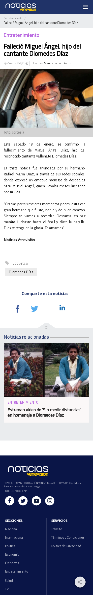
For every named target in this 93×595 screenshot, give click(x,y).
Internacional (14, 537)
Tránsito (56, 529)
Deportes (12, 563)
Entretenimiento (13, 18)
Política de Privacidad (66, 546)
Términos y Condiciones (68, 537)
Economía (12, 554)
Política (10, 546)
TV (7, 589)
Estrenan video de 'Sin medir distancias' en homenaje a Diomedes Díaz (44, 412)
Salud (9, 581)
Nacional (11, 529)
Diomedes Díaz (21, 272)
